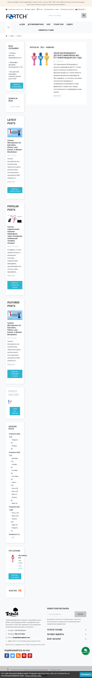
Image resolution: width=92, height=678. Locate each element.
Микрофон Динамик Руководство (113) (15, 64)
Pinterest (30, 655)
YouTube (24, 655)
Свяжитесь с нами (51, 9)
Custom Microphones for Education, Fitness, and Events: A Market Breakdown (14, 146)
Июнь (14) (15, 513)
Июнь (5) (15, 491)
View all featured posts (15, 374)
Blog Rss (15, 591)
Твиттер (12, 655)
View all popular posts (15, 285)
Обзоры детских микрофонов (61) (15, 55)
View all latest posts (14, 190)
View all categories (16, 86)
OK (80, 614)
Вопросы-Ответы (67, 9)
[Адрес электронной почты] (61, 614)
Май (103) (15, 516)
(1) (13, 537)
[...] (34, 627)
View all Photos (15, 411)
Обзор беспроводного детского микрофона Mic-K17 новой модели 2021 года (68, 55)
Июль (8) (15, 488)
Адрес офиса (30, 9)
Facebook (6, 655)
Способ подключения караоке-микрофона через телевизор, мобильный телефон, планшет (14, 235)
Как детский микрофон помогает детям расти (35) (15, 75)
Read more (11, 182)
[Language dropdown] (80, 9)
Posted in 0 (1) (14, 534)
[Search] (66, 15)
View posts (19, 567)
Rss (18, 655)
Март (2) (15, 503)
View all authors (15, 576)
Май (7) (14, 494)
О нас (40, 9)
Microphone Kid (19, 557)
